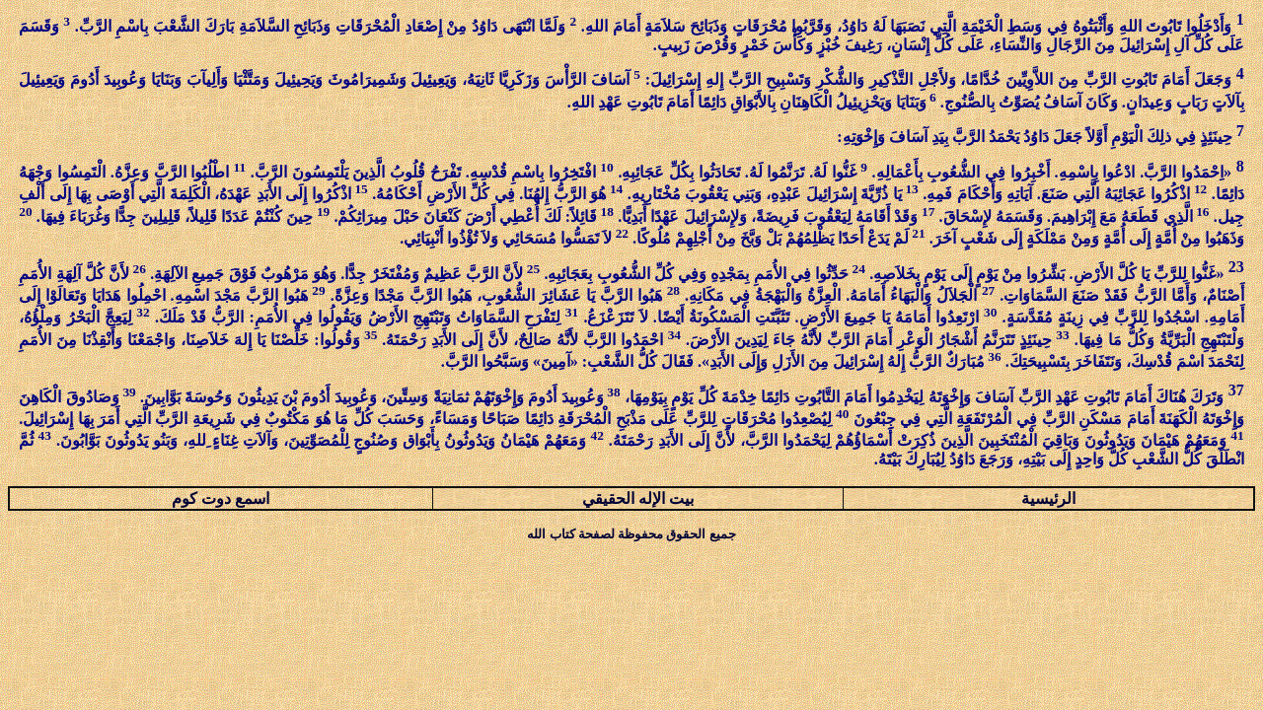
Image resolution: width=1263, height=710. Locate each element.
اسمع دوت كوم (220, 498)
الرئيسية (1048, 498)
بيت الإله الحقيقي (638, 498)
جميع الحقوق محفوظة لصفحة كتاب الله (631, 534)
